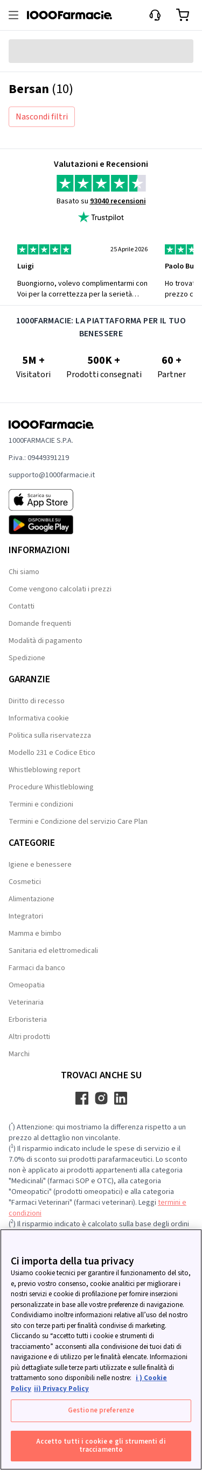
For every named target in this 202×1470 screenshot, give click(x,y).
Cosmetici (25, 882)
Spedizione (27, 658)
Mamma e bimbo (35, 933)
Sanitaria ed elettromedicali (53, 950)
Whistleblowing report (44, 770)
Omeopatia (27, 985)
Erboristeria (28, 1019)
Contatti (21, 606)
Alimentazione (31, 899)
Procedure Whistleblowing (51, 787)
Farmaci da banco (37, 968)
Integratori (26, 916)
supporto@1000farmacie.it (52, 475)
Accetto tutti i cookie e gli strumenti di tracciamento (100, 1446)
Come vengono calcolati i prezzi (60, 589)
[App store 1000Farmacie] (52, 500)
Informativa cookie (39, 718)
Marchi (19, 1054)
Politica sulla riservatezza (50, 735)
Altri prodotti (29, 1036)
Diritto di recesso (37, 701)
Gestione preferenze (101, 1410)
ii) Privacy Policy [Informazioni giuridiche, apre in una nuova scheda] (61, 1389)
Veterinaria (26, 1002)
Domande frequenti (40, 623)
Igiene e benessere (40, 864)
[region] (101, 1349)
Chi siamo (24, 572)
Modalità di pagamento (45, 640)
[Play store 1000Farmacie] (52, 524)
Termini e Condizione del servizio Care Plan (78, 821)
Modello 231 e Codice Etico (52, 752)
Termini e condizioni (41, 804)
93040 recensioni (118, 201)
